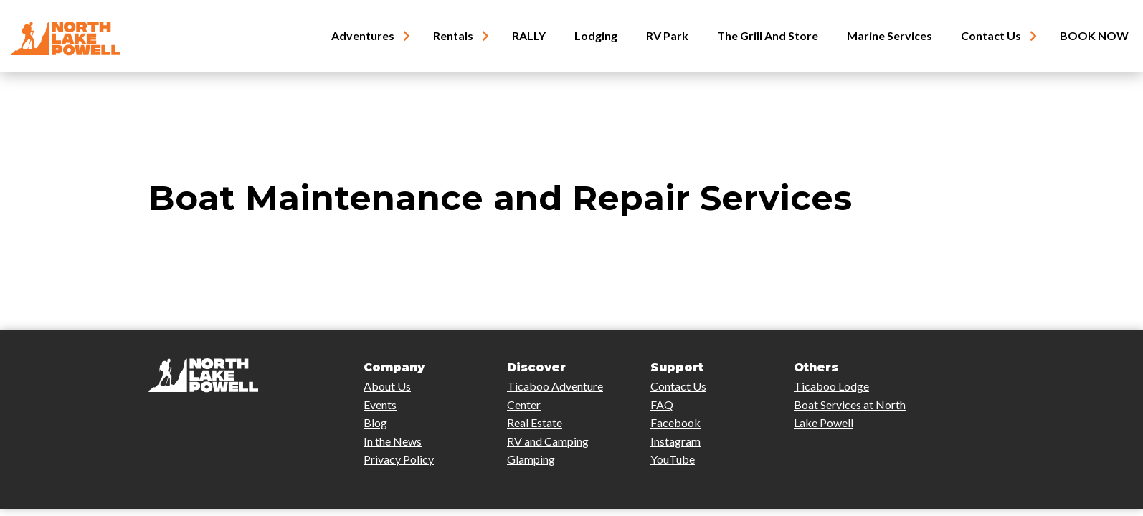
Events (380, 404)
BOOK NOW (1094, 36)
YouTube (672, 459)
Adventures (362, 36)
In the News (393, 441)
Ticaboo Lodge (831, 386)
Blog (375, 422)
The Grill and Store (767, 36)
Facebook (675, 422)
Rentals (453, 36)
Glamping (531, 459)
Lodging (595, 36)
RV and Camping (548, 441)
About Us (387, 386)
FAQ (661, 404)
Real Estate (534, 422)
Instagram (675, 441)
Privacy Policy (399, 459)
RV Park (667, 36)
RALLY (529, 36)
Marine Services (889, 36)
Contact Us (991, 36)
